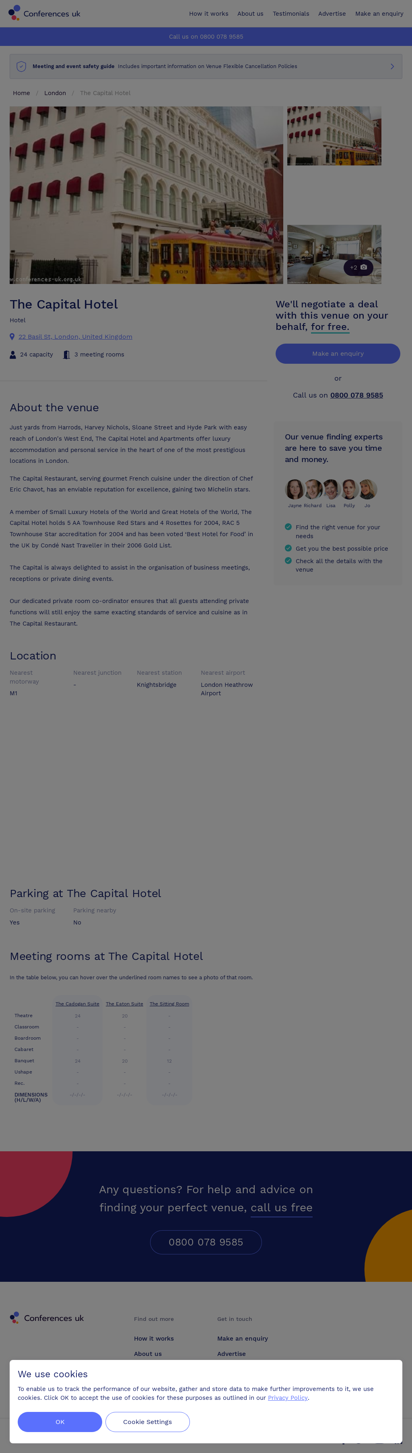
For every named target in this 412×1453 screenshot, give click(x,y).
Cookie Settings (149, 1422)
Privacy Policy (288, 1397)
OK (60, 1422)
